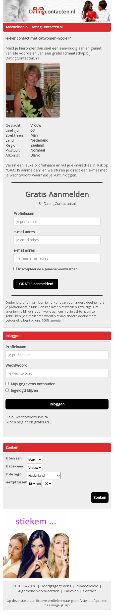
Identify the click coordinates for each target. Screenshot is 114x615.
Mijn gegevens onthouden (32, 383)
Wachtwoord (16, 365)
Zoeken (99, 497)
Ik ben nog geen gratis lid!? (28, 421)
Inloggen (57, 403)
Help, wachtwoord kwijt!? (27, 416)
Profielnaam (23, 213)
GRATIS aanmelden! (36, 283)
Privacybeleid (86, 585)
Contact (89, 590)
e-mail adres (24, 231)
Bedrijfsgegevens (56, 585)
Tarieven (71, 590)
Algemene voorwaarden (38, 590)
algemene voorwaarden (59, 269)
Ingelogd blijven (23, 390)
